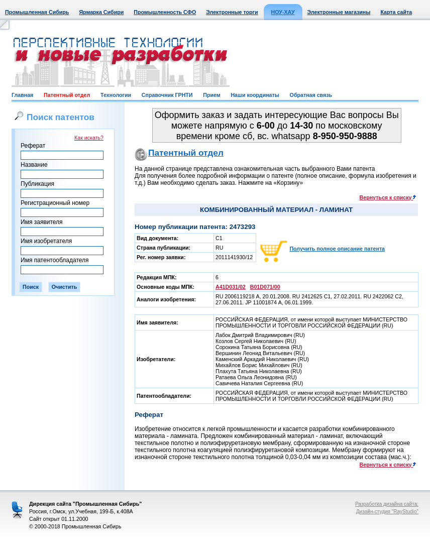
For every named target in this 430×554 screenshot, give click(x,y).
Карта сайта (396, 12)
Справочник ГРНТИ (167, 95)
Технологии (115, 95)
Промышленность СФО (165, 12)
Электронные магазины (339, 12)
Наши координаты (255, 95)
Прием (211, 95)
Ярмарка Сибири (101, 12)
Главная (22, 95)
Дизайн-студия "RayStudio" (387, 511)
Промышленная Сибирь (37, 12)
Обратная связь (311, 95)
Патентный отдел (67, 95)
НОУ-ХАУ (283, 12)
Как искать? (88, 138)
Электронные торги (232, 12)
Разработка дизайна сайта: (386, 504)
